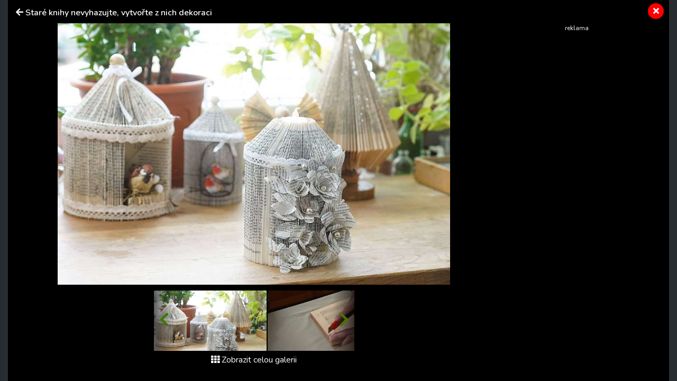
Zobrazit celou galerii (254, 360)
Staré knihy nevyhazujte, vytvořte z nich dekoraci (118, 13)
